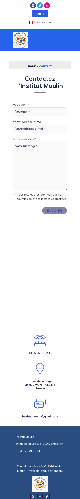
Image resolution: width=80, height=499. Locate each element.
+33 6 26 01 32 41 (40, 353)
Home (32, 66)
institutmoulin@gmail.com (40, 416)
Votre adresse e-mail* (28, 122)
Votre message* (24, 139)
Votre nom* (21, 104)
